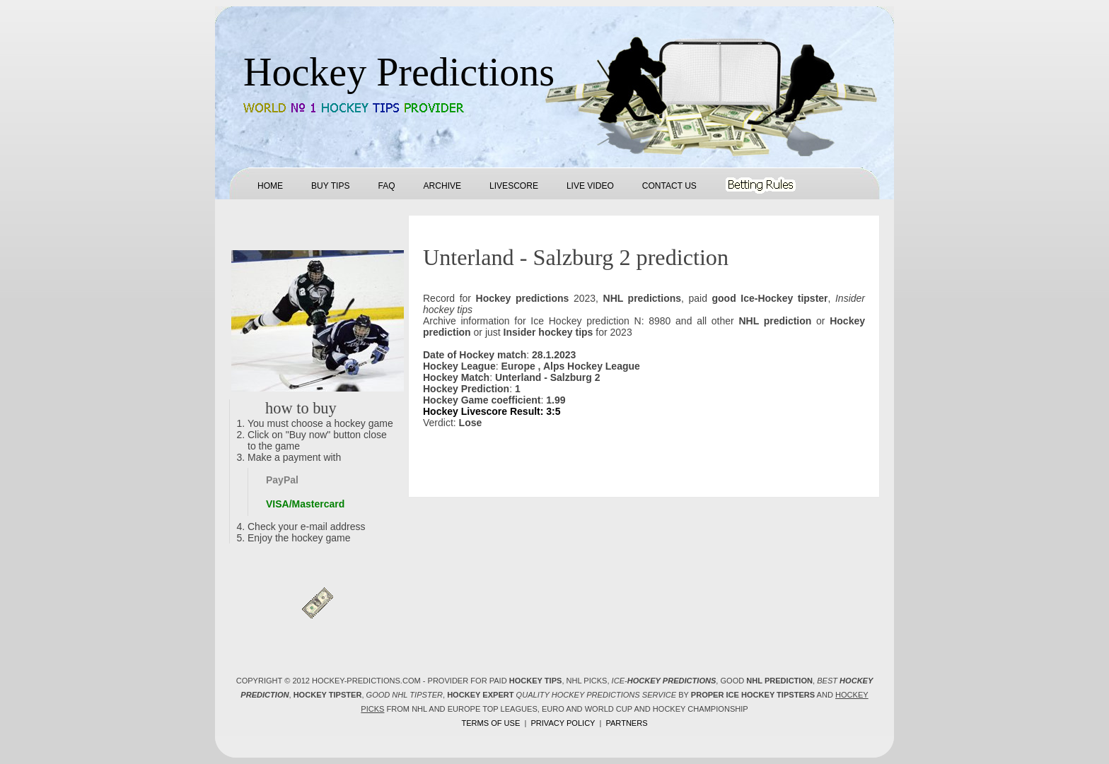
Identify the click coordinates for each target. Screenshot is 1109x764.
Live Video (590, 186)
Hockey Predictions (398, 72)
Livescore (513, 186)
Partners (626, 723)
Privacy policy (562, 723)
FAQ (386, 186)
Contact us (669, 186)
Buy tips (330, 186)
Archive (442, 186)
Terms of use (490, 723)
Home (270, 186)
